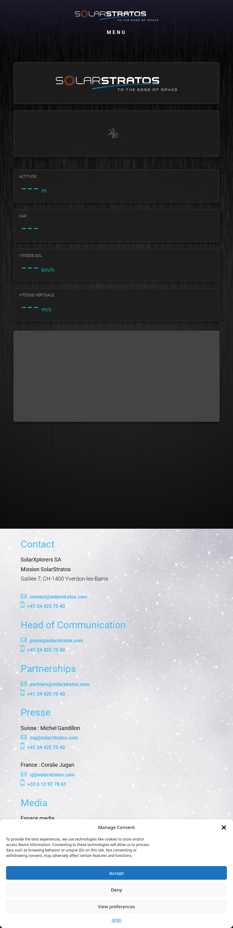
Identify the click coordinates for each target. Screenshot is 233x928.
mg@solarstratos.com (54, 738)
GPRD (116, 920)
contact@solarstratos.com (58, 597)
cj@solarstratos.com (52, 775)
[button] (224, 827)
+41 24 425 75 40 (46, 606)
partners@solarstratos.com (59, 684)
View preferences (116, 906)
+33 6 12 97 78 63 (46, 784)
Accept (116, 873)
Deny (116, 890)
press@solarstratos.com (56, 640)
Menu (117, 31)
